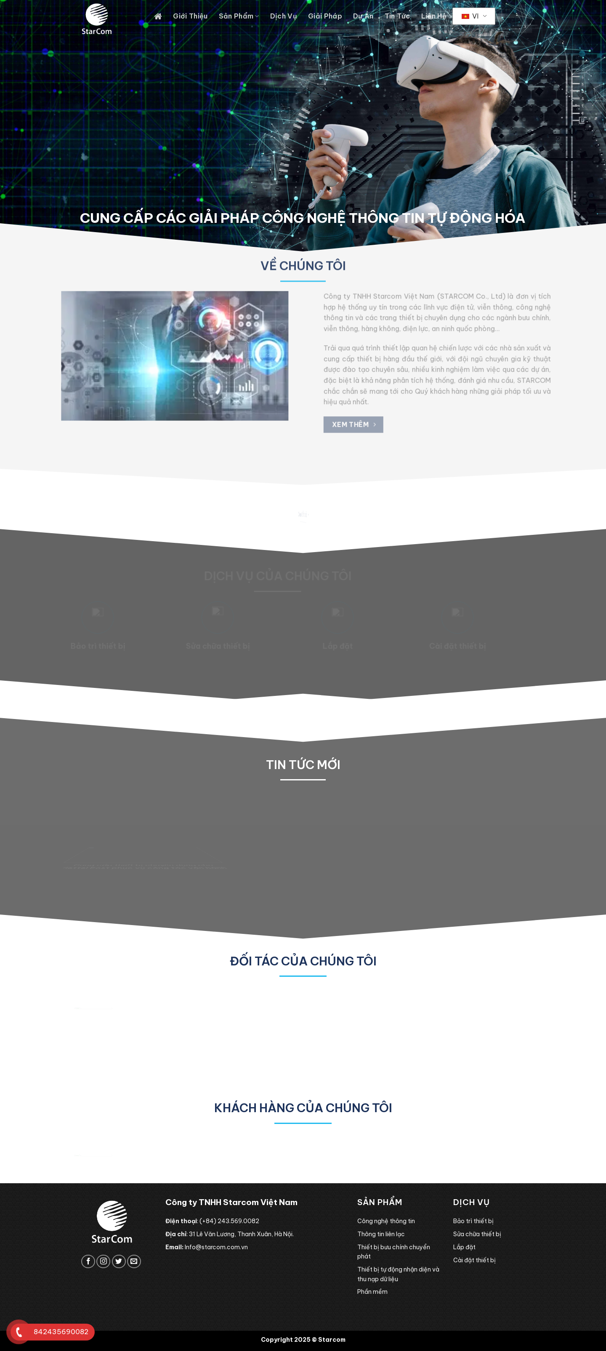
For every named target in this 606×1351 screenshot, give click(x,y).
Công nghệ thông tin (386, 1221)
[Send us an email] (134, 1262)
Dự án (363, 16)
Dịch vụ (283, 16)
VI (470, 16)
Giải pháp (325, 16)
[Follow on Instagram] (103, 1262)
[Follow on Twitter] (119, 1262)
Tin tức (397, 16)
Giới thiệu (190, 16)
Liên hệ (434, 16)
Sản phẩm (239, 16)
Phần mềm (372, 1291)
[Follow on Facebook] (88, 1262)
